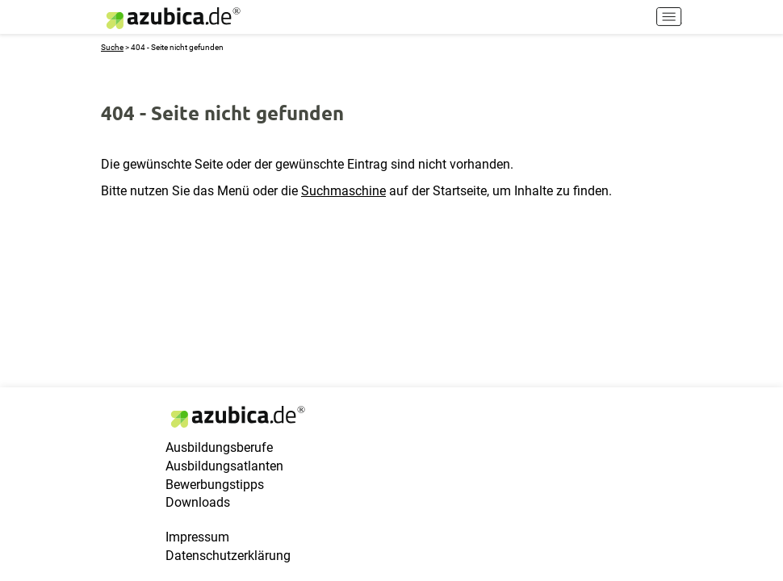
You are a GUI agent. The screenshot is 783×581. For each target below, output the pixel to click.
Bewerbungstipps (214, 484)
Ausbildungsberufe (219, 447)
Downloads (197, 502)
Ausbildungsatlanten (224, 466)
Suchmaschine (343, 191)
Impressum (197, 537)
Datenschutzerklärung (228, 555)
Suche (112, 47)
